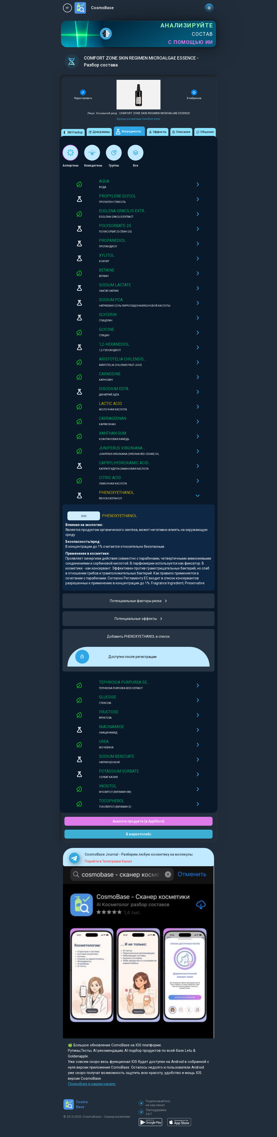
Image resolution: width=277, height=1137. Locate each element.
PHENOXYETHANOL (119, 515)
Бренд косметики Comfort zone (138, 119)
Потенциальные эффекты (139, 618)
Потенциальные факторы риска (138, 600)
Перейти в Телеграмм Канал (108, 861)
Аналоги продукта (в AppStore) (138, 821)
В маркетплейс (138, 834)
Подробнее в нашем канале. (92, 1084)
